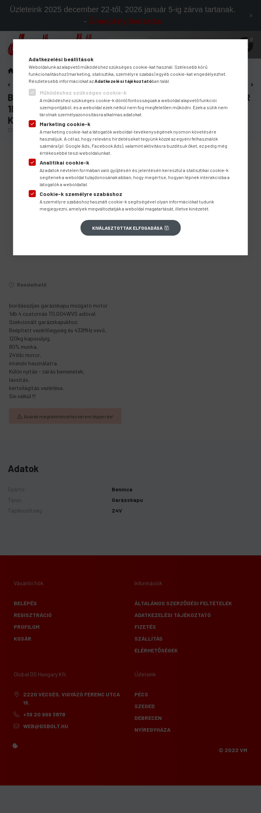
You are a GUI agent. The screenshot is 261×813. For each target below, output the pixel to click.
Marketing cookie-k (65, 124)
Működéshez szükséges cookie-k (83, 92)
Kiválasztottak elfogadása (127, 228)
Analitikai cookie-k (64, 162)
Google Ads (77, 145)
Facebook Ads (107, 145)
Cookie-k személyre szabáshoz (81, 193)
